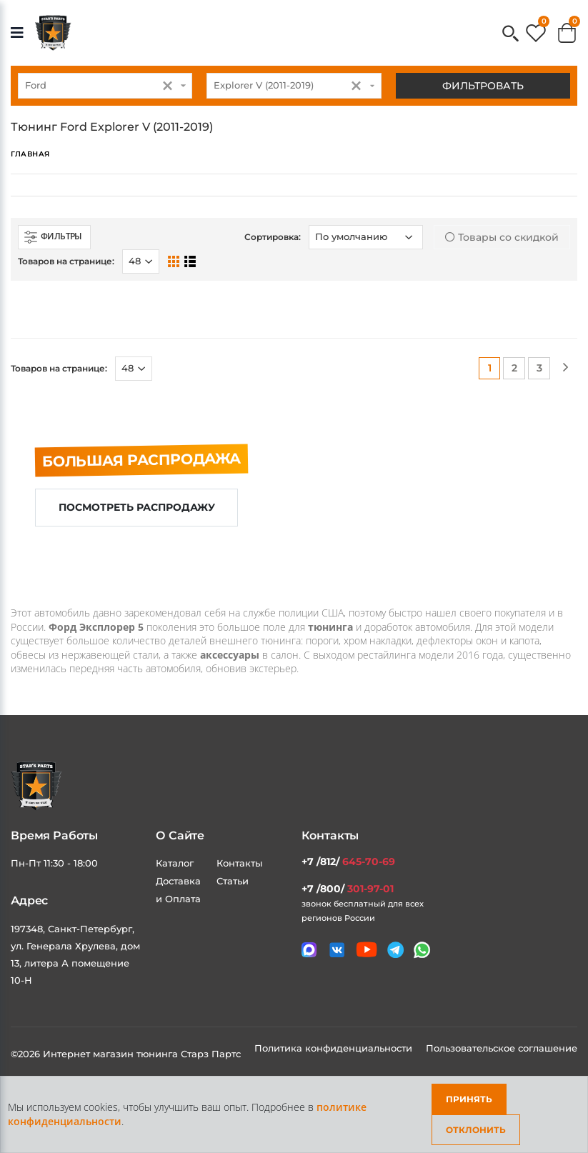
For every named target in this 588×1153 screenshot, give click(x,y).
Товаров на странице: (66, 261)
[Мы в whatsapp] (422, 949)
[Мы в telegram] (395, 949)
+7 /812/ (348, 861)
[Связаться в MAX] (309, 950)
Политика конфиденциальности (334, 1048)
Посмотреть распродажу (137, 507)
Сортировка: (272, 236)
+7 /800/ (348, 888)
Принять (469, 1099)
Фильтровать (483, 85)
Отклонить (476, 1129)
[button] (510, 34)
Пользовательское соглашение (501, 1048)
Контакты (239, 863)
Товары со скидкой (502, 237)
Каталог (175, 863)
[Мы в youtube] (366, 949)
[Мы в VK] (337, 949)
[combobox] (105, 86)
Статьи (232, 881)
